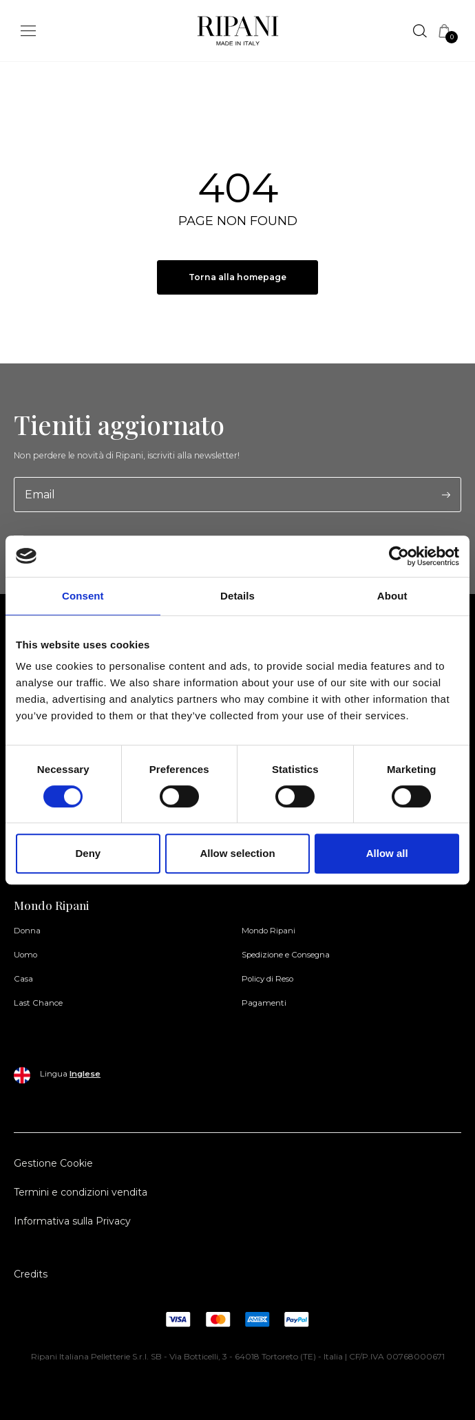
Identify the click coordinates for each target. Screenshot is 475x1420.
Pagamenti (264, 1003)
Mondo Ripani (268, 930)
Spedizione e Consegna (286, 955)
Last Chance (38, 1003)
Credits (31, 1274)
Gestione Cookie (53, 1163)
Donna (27, 930)
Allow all (387, 853)
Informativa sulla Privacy (72, 1221)
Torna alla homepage (237, 277)
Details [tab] (237, 596)
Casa (23, 979)
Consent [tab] (83, 596)
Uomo (25, 955)
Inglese (85, 1074)
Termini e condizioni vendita (80, 1192)
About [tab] (392, 596)
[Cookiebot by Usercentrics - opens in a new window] (399, 556)
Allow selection (237, 853)
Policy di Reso (267, 979)
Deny (88, 853)
